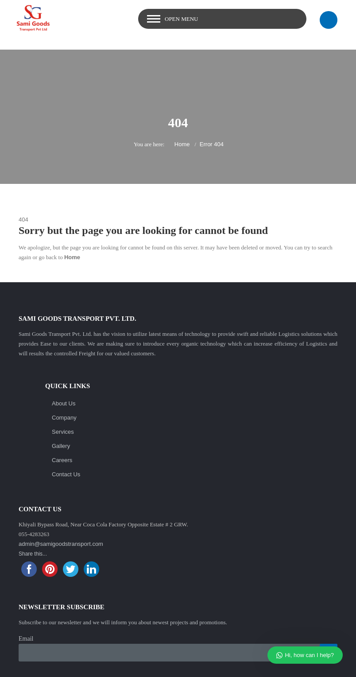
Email (26, 638)
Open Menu (181, 19)
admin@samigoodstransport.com (61, 544)
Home (182, 144)
